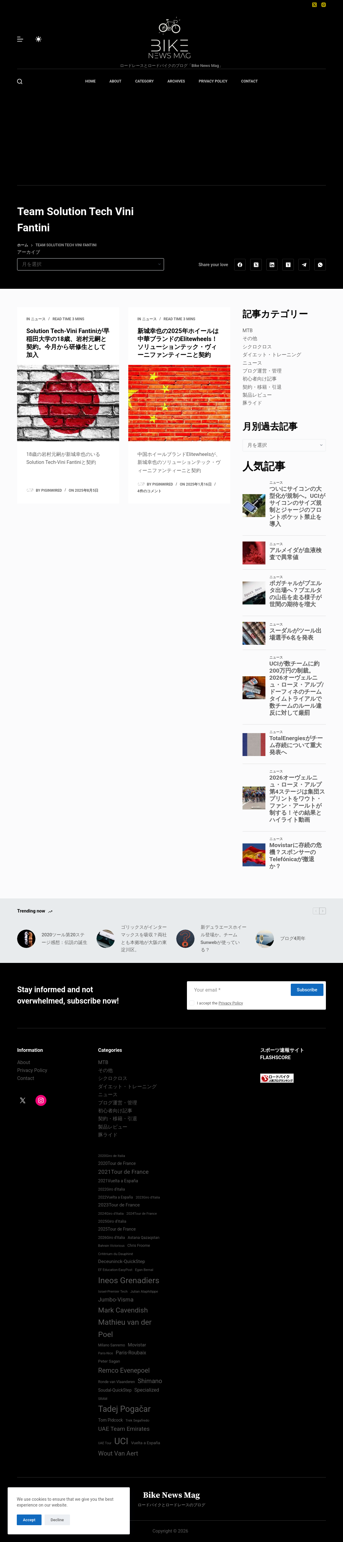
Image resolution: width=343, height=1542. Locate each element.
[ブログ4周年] (265, 939)
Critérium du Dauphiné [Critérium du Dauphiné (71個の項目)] (115, 1254)
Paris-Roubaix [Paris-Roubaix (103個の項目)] (131, 1353)
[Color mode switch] (38, 39)
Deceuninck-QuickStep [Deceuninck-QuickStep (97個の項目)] (121, 1261)
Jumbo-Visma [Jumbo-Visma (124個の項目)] (115, 1299)
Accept (29, 1520)
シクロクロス (257, 347)
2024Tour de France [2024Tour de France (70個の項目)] (141, 1214)
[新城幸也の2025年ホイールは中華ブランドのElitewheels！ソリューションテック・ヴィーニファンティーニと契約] (179, 403)
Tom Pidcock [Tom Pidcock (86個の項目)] (110, 1420)
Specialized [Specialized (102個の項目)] (146, 1390)
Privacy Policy (230, 1003)
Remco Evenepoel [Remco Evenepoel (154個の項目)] (124, 1370)
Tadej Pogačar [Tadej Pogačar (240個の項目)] (124, 1409)
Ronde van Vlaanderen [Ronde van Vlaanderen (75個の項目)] (116, 1382)
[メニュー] (20, 39)
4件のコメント (149, 491)
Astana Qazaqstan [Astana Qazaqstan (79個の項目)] (143, 1237)
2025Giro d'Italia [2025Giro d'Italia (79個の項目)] (112, 1221)
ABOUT (115, 81)
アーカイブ (28, 252)
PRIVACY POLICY (213, 81)
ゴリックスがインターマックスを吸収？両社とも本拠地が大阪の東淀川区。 (144, 938)
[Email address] (238, 990)
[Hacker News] (288, 264)
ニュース (38, 319)
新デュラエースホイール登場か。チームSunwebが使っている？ (223, 938)
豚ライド (252, 403)
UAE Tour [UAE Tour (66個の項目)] (104, 1443)
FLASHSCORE (275, 1057)
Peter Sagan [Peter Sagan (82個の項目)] (109, 1361)
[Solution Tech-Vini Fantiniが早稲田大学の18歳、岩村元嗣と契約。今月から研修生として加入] (68, 403)
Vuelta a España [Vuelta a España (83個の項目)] (145, 1443)
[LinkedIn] (272, 264)
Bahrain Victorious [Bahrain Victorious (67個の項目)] (111, 1246)
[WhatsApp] (320, 264)
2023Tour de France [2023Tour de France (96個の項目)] (119, 1205)
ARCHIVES (176, 81)
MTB (248, 330)
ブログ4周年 (293, 938)
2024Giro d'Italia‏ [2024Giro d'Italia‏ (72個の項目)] (111, 1213)
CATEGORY (144, 81)
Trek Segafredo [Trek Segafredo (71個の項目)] (137, 1420)
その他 (250, 338)
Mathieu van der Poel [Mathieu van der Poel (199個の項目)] (124, 1328)
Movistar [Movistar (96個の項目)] (137, 1345)
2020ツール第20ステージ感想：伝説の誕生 (64, 938)
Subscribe (307, 990)
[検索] (19, 81)
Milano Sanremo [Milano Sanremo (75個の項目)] (111, 1345)
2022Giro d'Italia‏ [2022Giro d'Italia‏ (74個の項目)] (111, 1189)
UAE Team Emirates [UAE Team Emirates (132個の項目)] (124, 1428)
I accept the (220, 1003)
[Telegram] (304, 264)
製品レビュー (257, 395)
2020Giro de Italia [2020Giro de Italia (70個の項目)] (111, 1156)
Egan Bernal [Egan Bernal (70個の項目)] (144, 1270)
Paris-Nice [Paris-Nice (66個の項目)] (105, 1353)
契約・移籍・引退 (262, 387)
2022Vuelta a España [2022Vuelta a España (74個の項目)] (115, 1197)
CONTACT (249, 81)
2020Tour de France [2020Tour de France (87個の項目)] (117, 1163)
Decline (57, 1520)
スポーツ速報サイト (282, 1050)
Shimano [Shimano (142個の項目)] (150, 1381)
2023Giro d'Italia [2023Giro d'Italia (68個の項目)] (148, 1197)
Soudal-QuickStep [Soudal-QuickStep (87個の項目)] (114, 1390)
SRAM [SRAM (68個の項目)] (102, 1399)
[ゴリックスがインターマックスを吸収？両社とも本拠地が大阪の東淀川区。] (106, 939)
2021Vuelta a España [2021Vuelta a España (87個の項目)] (118, 1180)
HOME (90, 81)
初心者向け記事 (260, 379)
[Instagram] (323, 4)
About (23, 1062)
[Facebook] (240, 264)
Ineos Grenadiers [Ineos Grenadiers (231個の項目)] (128, 1280)
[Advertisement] (171, 139)
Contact (25, 1078)
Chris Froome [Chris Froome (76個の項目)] (138, 1245)
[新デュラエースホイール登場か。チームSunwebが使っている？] (185, 939)
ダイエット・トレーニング (272, 355)
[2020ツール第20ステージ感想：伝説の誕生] (26, 939)
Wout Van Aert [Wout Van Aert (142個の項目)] (118, 1453)
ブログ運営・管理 (262, 371)
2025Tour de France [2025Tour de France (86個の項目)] (117, 1229)
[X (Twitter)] (314, 4)
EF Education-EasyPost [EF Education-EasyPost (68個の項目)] (115, 1270)
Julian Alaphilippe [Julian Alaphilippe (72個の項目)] (144, 1291)
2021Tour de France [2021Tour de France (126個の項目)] (123, 1172)
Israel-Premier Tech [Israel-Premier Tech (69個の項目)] (112, 1292)
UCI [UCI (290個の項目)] (121, 1441)
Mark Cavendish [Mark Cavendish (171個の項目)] (123, 1310)
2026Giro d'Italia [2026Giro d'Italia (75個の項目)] (111, 1237)
